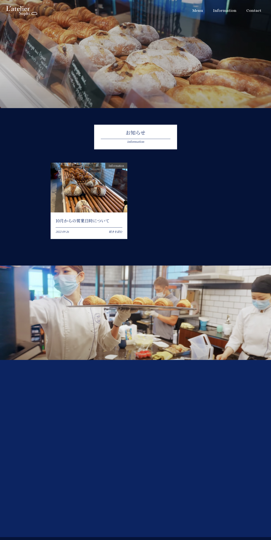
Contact (253, 11)
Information (224, 11)
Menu (197, 11)
